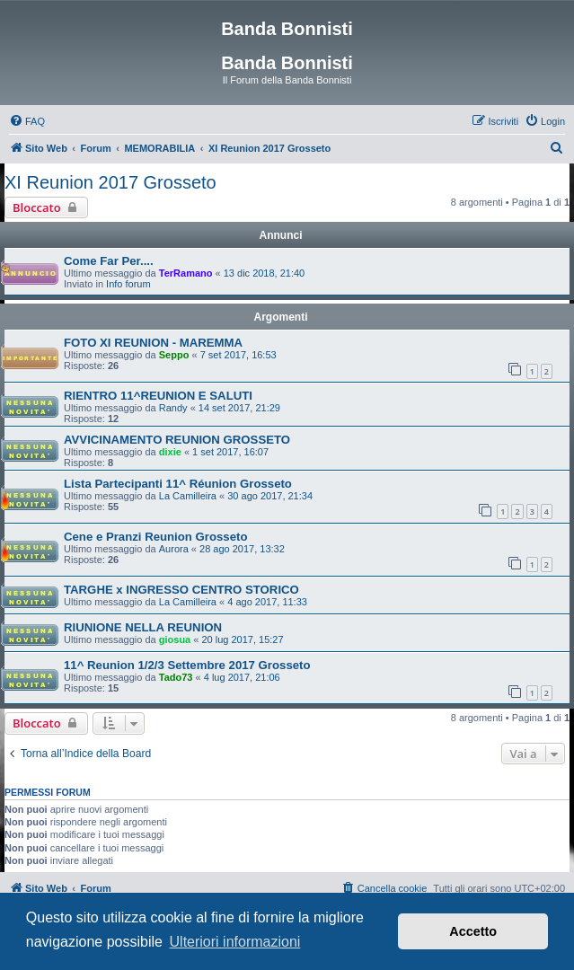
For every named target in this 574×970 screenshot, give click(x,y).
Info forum (128, 283)
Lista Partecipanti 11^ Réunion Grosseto (178, 483)
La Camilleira (187, 495)
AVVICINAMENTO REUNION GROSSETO (177, 439)
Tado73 (176, 677)
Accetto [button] (473, 931)
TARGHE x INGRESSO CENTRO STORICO (181, 589)
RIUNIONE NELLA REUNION (143, 627)
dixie (170, 451)
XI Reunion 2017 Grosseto (110, 182)
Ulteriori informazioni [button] (235, 941)
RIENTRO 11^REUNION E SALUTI (158, 395)
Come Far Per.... (109, 261)
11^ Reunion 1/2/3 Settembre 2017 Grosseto (187, 665)
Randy (173, 407)
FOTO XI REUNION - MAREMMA (153, 342)
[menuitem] (27, 121)
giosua (174, 639)
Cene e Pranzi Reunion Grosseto (155, 536)
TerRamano (186, 273)
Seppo (174, 354)
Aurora (174, 548)
